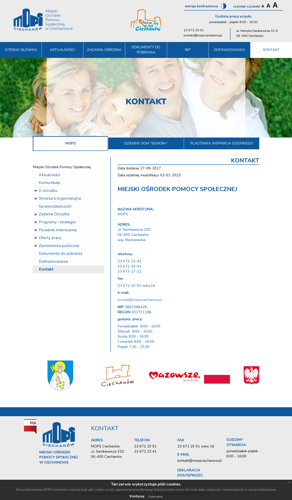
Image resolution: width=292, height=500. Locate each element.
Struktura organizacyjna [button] (60, 198)
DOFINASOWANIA (229, 49)
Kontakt (271, 49)
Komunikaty (49, 182)
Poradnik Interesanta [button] (57, 230)
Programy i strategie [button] (57, 222)
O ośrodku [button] (48, 190)
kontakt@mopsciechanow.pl (203, 35)
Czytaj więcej (155, 496)
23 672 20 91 (194, 30)
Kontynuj (137, 496)
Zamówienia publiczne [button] (59, 245)
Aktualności (62, 49)
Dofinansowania (53, 261)
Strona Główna (21, 49)
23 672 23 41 (145, 451)
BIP (188, 49)
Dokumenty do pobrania (145, 50)
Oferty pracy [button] (50, 237)
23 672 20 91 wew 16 (195, 446)
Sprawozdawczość (55, 206)
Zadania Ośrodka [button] (104, 49)
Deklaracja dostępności (190, 473)
